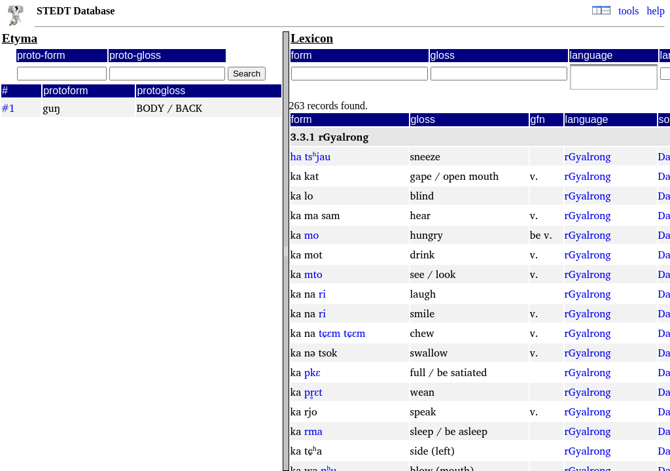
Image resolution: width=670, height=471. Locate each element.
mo (311, 234)
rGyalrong (588, 156)
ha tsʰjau (311, 156)
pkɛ (312, 372)
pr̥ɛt (313, 391)
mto (313, 274)
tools (628, 10)
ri (322, 293)
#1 (8, 107)
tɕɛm (330, 332)
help (655, 10)
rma (313, 431)
